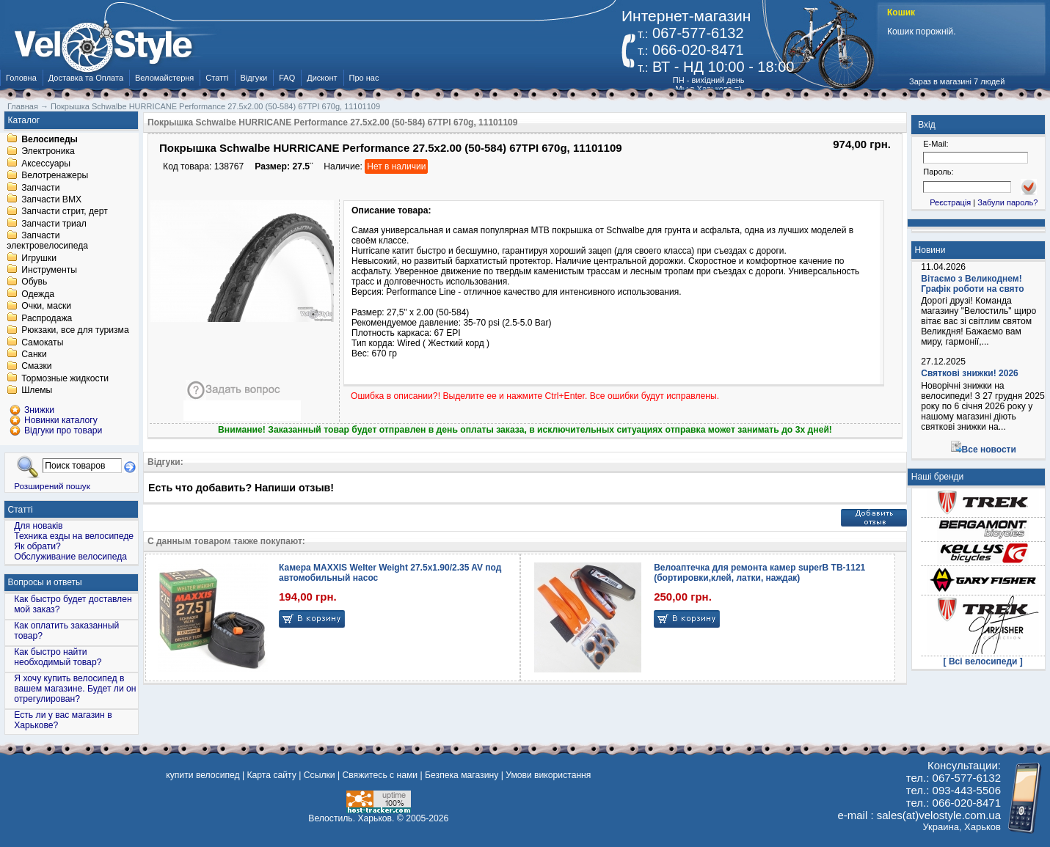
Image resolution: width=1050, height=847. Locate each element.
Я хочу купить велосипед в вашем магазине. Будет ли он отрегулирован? (75, 688)
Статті (216, 77)
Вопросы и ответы (45, 582)
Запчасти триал (54, 224)
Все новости (989, 449)
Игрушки (38, 258)
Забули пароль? (1007, 202)
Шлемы (36, 391)
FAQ (287, 77)
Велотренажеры (54, 176)
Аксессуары (45, 163)
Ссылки (319, 775)
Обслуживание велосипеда (70, 556)
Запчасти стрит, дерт (64, 212)
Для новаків (38, 526)
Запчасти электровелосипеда (47, 241)
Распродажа (46, 318)
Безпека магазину (461, 775)
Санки (34, 354)
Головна (21, 77)
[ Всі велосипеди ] (983, 661)
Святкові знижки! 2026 (969, 373)
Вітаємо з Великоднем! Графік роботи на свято (972, 284)
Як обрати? (37, 546)
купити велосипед (202, 775)
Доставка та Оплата (85, 77)
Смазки (36, 367)
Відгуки (254, 77)
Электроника (48, 152)
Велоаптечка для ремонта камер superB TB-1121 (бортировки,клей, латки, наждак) (759, 572)
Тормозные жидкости (65, 378)
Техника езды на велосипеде (74, 536)
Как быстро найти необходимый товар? (57, 657)
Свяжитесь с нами (380, 775)
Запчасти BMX (51, 199)
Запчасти (40, 188)
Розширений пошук (52, 486)
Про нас (364, 77)
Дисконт (322, 77)
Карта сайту (271, 775)
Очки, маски (46, 306)
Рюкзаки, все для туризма (74, 331)
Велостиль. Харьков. (351, 818)
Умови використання (548, 775)
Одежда (37, 294)
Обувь (34, 282)
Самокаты (42, 342)
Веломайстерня (164, 77)
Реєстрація (950, 202)
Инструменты (49, 270)
